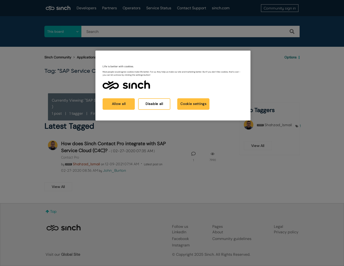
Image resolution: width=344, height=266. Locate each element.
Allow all (119, 104)
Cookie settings (193, 104)
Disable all (154, 104)
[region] (172, 85)
